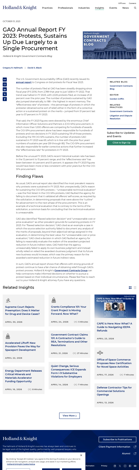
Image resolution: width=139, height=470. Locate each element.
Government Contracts (121, 111)
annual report (23, 82)
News (125, 8)
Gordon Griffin (117, 99)
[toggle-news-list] (135, 287)
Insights (99, 8)
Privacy (104, 466)
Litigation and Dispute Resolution (121, 117)
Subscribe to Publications (117, 439)
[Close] (81, 462)
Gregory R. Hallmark (13, 68)
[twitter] (120, 466)
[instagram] (125, 466)
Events (113, 8)
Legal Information (87, 466)
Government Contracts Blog (121, 87)
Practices (47, 8)
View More (69, 415)
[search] (135, 8)
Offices (122, 3)
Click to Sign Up (121, 142)
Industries (84, 8)
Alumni (126, 453)
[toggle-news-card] (130, 287)
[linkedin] (115, 466)
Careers (132, 3)
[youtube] (135, 466)
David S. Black (35, 68)
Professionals (65, 8)
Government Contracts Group (71, 270)
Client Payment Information (114, 447)
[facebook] (130, 466)
